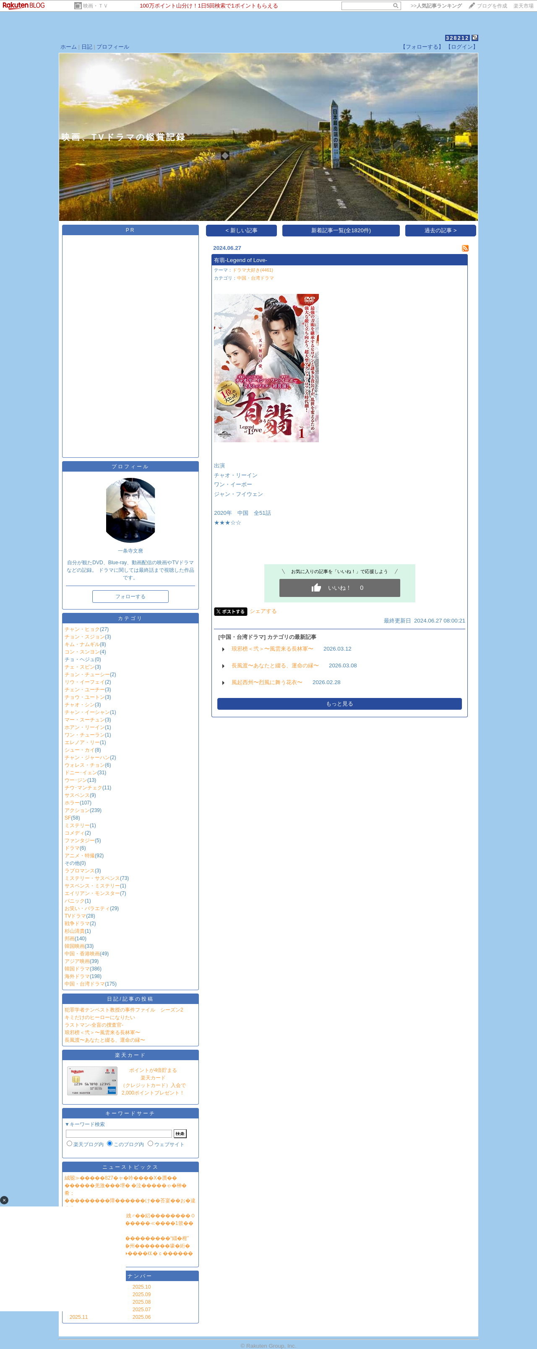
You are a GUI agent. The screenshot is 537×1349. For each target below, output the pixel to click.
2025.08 (142, 1302)
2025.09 (142, 1294)
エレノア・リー (82, 742)
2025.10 (142, 1287)
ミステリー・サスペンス (92, 878)
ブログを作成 (492, 6)
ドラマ (72, 848)
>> (436, 6)
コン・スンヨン (82, 652)
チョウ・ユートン (85, 697)
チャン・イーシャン (87, 712)
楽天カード (130, 1055)
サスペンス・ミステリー (92, 886)
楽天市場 (524, 6)
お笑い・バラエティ (87, 908)
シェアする (263, 611)
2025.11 (79, 1317)
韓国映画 (75, 946)
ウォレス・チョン (85, 765)
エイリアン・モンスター (92, 893)
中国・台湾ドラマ (85, 984)
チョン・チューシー (87, 674)
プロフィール (112, 47)
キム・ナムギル (82, 644)
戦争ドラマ (77, 923)
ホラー (72, 803)
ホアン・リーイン (85, 727)
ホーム (68, 47)
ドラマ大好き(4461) (252, 269)
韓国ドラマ (77, 969)
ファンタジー (80, 840)
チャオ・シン (80, 705)
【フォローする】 (422, 47)
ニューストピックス (130, 1167)
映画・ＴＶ (95, 6)
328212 (457, 38)
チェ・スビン (80, 667)
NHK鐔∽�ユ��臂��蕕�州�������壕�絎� (127, 1246)
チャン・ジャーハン (87, 757)
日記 (86, 47)
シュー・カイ (80, 750)
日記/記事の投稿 (130, 999)
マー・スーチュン (85, 720)
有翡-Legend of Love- (240, 260)
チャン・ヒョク (82, 629)
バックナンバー (131, 1276)
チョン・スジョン (85, 637)
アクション (77, 810)
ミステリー (77, 825)
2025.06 (142, 1317)
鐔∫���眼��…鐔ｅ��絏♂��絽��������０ (130, 1216)
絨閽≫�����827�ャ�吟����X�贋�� (121, 1178)
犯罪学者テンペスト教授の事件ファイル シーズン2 (124, 1010)
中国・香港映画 (82, 954)
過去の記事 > (441, 230)
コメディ (75, 833)
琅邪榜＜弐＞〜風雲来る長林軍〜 (102, 1032)
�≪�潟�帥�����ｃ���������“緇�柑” (127, 1238)
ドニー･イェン (81, 773)
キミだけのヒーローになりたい (100, 1017)
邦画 (70, 939)
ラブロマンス (80, 871)
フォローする (130, 596)
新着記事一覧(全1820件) (341, 230)
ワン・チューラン (85, 735)
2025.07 (142, 1310)
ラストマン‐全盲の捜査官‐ (94, 1025)
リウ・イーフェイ (85, 682)
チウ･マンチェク (83, 788)
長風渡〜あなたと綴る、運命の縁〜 (105, 1040)
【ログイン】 (462, 47)
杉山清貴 (75, 931)
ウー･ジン (76, 780)
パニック (75, 901)
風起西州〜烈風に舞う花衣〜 (267, 682)
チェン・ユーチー (85, 690)
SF (68, 818)
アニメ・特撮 (80, 856)
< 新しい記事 (242, 230)
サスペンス (77, 795)
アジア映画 (77, 961)
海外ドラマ (77, 976)
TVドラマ (75, 916)
